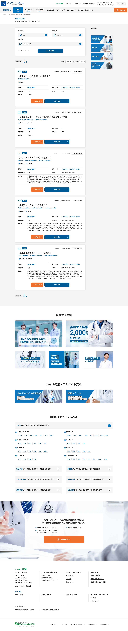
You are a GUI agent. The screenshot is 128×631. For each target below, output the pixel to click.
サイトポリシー (63, 624)
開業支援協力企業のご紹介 (99, 582)
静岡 (73, 443)
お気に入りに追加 (78, 71)
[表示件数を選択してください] (82, 61)
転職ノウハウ (89, 10)
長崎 (79, 459)
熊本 (84, 459)
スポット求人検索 (71, 594)
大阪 (29, 451)
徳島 (19, 459)
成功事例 (80, 10)
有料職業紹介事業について (106, 624)
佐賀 (73, 459)
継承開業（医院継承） (48, 578)
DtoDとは (68, 3)
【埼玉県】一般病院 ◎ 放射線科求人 (34, 76)
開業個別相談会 (95, 575)
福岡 (68, 459)
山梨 (40, 443)
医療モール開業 (46, 575)
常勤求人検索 (19, 594)
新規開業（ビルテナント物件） (23, 583)
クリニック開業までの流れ (74, 572)
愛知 (79, 443)
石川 (29, 443)
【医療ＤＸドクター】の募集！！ (32, 205)
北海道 (20, 435)
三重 (84, 443)
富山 (24, 443)
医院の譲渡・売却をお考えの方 (24, 610)
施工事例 (68, 579)
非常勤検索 (28, 10)
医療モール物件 (19, 575)
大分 (89, 459)
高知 (35, 459)
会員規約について (92, 624)
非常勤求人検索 (46, 594)
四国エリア (20, 455)
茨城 (96, 435)
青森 (26, 435)
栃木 (101, 435)
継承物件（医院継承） (21, 578)
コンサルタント (71, 10)
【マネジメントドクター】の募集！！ (34, 158)
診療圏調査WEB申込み (97, 579)
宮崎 (94, 459)
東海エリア (69, 440)
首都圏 (69, 435)
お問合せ (75, 3)
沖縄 (105, 459)
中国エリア (69, 448)
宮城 (36, 435)
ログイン (122, 3)
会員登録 (122, 10)
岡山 (79, 451)
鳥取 (68, 451)
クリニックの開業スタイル (50, 572)
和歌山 (45, 451)
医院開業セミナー (96, 572)
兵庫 (35, 451)
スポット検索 (40, 10)
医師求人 (7, 10)
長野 (45, 443)
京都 (24, 451)
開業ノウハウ (70, 582)
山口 (89, 451)
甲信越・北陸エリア (23, 440)
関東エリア (69, 432)
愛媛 (29, 459)
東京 (75, 435)
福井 (35, 443)
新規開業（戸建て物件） (22, 580)
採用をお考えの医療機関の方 (87, 3)
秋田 (41, 435)
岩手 (31, 435)
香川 (24, 459)
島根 (73, 451)
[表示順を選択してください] (68, 61)
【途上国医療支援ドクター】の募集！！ (35, 253)
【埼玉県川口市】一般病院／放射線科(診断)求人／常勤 (42, 117)
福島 (51, 435)
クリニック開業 (59, 3)
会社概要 (52, 624)
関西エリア (20, 448)
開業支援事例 (70, 575)
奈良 (40, 451)
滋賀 (19, 451)
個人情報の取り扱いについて (78, 624)
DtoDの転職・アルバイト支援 (56, 10)
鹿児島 (100, 459)
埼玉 (91, 435)
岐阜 (68, 443)
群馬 (106, 435)
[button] (33, 35)
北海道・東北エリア (23, 432)
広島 (84, 451)
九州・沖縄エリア (71, 455)
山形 (46, 435)
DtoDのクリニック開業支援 (23, 586)
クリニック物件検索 (21, 572)
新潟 (19, 443)
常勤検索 (18, 10)
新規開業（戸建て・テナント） (50, 580)
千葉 (86, 435)
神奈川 (80, 435)
